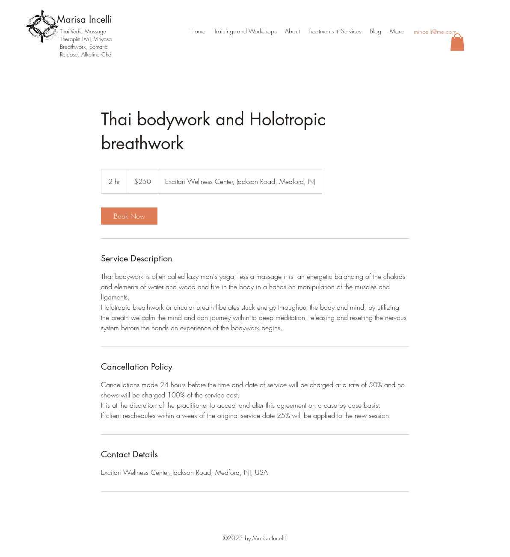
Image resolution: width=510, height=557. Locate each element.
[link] (129, 216)
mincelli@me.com (435, 31)
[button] (457, 42)
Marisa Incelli (84, 19)
